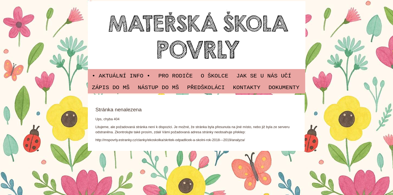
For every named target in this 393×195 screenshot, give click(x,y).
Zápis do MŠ (111, 87)
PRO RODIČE (175, 76)
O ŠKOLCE (214, 76)
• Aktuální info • (121, 76)
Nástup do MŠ (158, 87)
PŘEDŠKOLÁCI (206, 87)
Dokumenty (284, 87)
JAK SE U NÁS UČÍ (263, 76)
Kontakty (246, 87)
